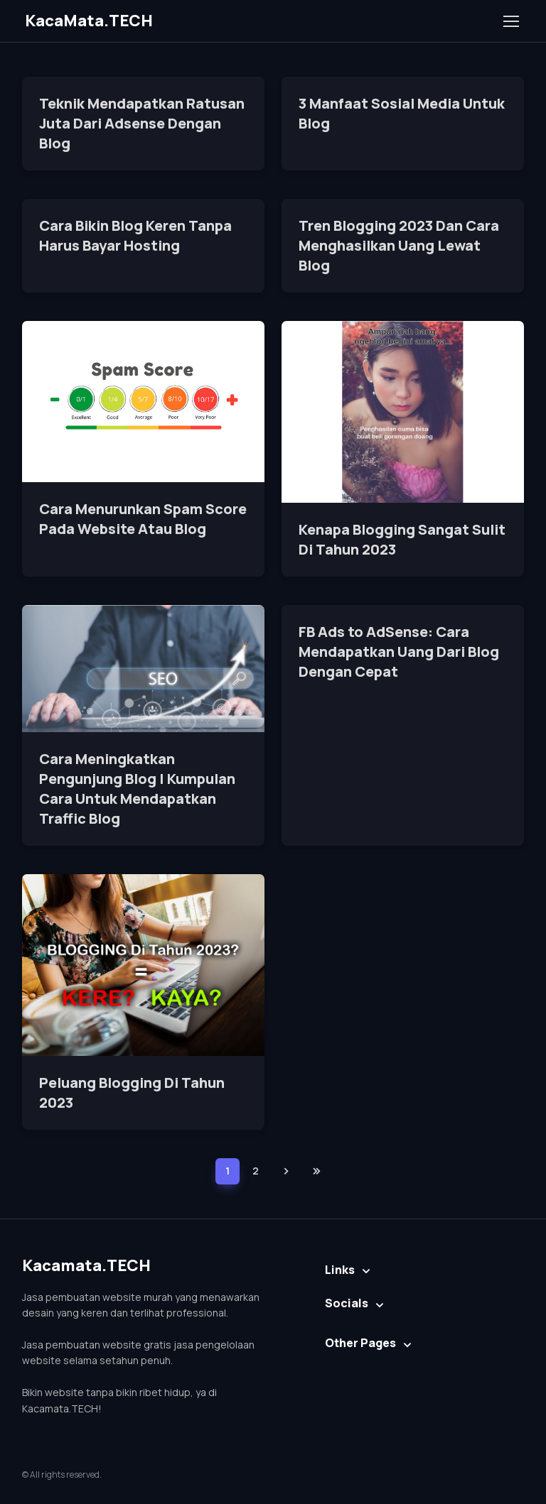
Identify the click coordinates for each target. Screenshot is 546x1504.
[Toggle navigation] (510, 21)
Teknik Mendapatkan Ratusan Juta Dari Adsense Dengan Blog (142, 123)
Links (340, 1269)
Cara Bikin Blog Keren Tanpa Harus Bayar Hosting (135, 235)
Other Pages (360, 1343)
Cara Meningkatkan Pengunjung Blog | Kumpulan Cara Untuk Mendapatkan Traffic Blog (137, 788)
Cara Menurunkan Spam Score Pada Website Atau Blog (143, 518)
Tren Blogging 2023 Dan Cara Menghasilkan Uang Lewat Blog (399, 245)
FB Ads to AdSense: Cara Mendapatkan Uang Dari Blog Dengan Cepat (399, 651)
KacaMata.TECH (89, 20)
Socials (346, 1303)
